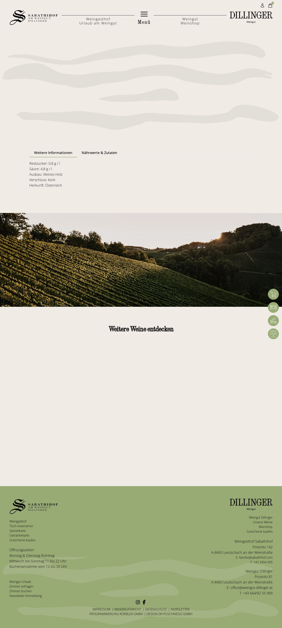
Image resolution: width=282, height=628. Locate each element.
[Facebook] (144, 602)
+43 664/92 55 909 (257, 593)
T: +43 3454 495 (261, 562)
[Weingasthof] (273, 307)
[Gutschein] (273, 333)
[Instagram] (138, 602)
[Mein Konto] (262, 5)
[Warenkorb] (273, 294)
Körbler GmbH (131, 614)
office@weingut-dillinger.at (251, 587)
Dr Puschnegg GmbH (175, 614)
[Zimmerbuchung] (273, 320)
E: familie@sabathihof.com (254, 557)
